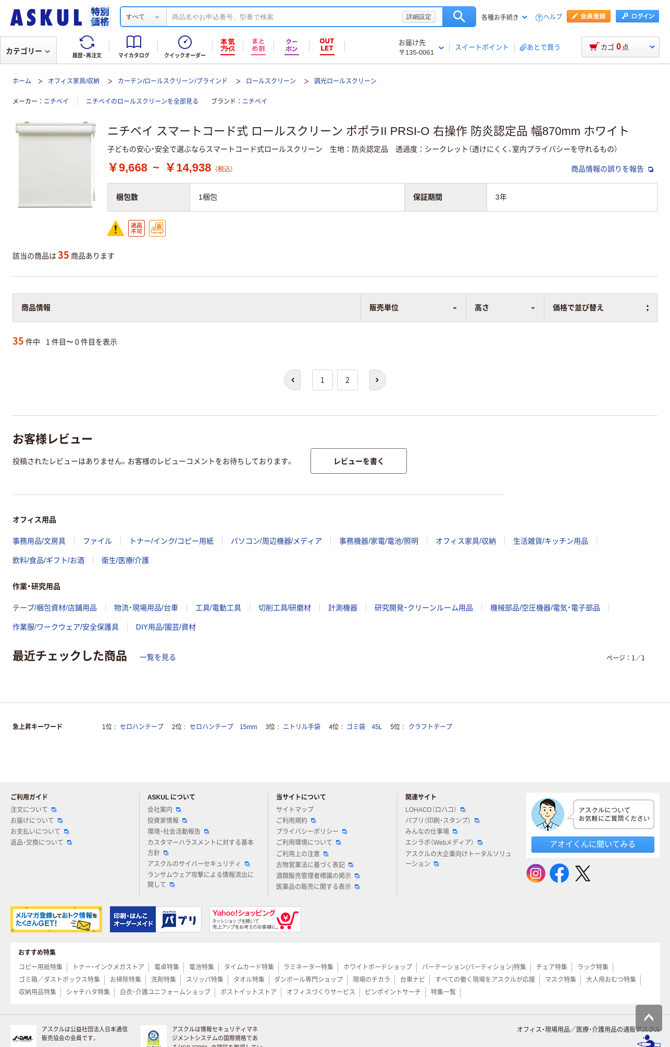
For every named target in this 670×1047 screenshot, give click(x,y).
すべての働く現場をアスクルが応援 (485, 979)
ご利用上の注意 (302, 854)
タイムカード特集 (249, 967)
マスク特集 (560, 979)
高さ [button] (505, 307)
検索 (459, 16)
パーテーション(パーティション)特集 (474, 967)
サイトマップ (295, 810)
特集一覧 (443, 992)
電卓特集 (166, 967)
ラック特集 (593, 967)
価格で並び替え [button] (601, 307)
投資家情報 (167, 820)
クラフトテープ (430, 727)
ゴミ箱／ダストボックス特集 (59, 979)
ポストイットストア (248, 992)
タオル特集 (249, 979)
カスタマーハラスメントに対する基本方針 (200, 847)
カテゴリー (28, 51)
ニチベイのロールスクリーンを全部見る (142, 101)
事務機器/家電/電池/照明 (378, 541)
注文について (33, 810)
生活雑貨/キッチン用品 (550, 541)
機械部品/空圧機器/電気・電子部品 (545, 607)
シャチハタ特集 (88, 992)
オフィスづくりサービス (321, 992)
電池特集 (201, 967)
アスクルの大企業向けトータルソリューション (458, 859)
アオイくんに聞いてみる (593, 844)
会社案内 (164, 810)
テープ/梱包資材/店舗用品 (55, 607)
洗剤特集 (163, 979)
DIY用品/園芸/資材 (166, 627)
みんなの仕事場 (431, 831)
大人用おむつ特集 (611, 979)
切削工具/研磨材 (285, 607)
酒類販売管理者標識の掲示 (317, 876)
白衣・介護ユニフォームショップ (165, 992)
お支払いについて (39, 831)
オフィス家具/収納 (74, 81)
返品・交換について (41, 842)
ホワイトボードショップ (377, 967)
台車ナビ (412, 979)
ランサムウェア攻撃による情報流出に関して (200, 880)
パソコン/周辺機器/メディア (276, 541)
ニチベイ (56, 101)
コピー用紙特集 (41, 967)
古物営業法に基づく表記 (314, 865)
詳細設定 (418, 17)
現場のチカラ (371, 979)
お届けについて (36, 820)
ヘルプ (552, 17)
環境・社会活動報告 (178, 831)
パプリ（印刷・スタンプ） (442, 820)
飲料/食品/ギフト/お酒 (48, 560)
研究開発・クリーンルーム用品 (424, 607)
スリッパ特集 (205, 979)
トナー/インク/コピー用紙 (171, 541)
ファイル (97, 541)
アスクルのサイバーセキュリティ (198, 864)
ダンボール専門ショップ (308, 979)
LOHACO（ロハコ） (435, 810)
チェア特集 (551, 967)
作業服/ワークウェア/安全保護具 (66, 627)
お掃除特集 (125, 979)
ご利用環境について (308, 842)
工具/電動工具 (218, 607)
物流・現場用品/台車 (146, 607)
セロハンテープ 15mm (223, 727)
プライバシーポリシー (311, 831)
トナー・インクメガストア (108, 967)
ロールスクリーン (271, 81)
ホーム (22, 81)
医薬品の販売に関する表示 (317, 887)
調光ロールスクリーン (345, 81)
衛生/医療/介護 (126, 560)
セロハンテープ (142, 727)
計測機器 (342, 607)
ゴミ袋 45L (364, 727)
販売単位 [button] (413, 307)
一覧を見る (158, 657)
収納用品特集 (37, 992)
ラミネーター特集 (308, 967)
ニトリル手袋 (301, 727)
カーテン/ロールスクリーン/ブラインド (173, 81)
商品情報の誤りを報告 (612, 169)
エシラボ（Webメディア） (443, 842)
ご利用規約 (296, 820)
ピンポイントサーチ (393, 992)
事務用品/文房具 (39, 541)
